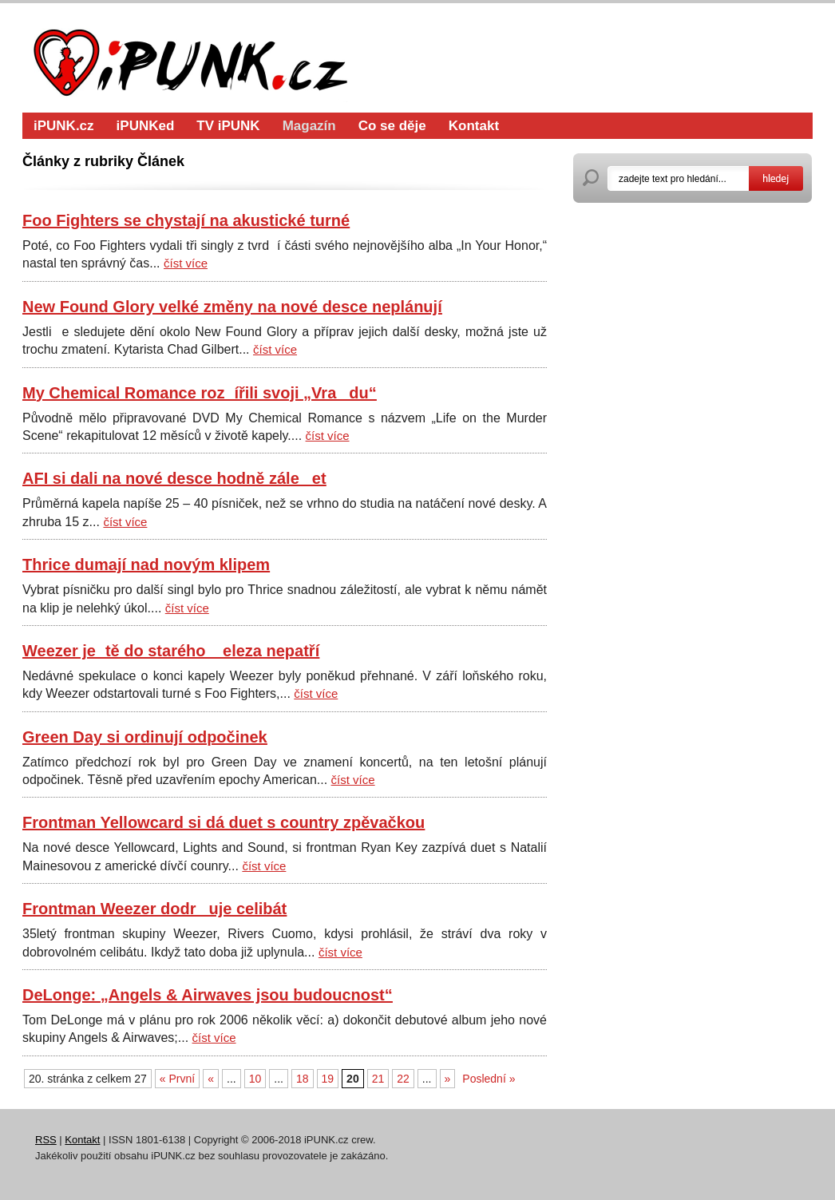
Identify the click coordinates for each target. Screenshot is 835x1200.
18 (302, 1078)
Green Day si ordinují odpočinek (144, 737)
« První (177, 1078)
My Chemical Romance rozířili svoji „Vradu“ (199, 393)
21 (378, 1078)
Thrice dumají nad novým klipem (146, 564)
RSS (46, 1140)
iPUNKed (146, 125)
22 (403, 1078)
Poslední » (488, 1078)
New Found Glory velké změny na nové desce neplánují (232, 306)
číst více (186, 263)
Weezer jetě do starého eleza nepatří (170, 650)
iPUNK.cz (64, 125)
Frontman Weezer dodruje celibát (154, 908)
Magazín (309, 125)
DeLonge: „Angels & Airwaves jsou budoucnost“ (207, 995)
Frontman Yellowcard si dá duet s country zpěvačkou (223, 822)
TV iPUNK (227, 125)
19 (328, 1078)
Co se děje (392, 125)
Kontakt (474, 125)
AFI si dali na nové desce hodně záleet (174, 478)
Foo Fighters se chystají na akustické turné (186, 220)
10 (255, 1078)
